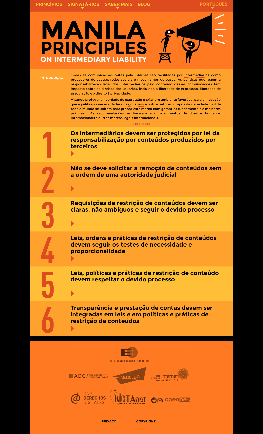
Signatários (83, 5)
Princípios (49, 4)
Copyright (146, 421)
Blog (144, 4)
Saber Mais (118, 5)
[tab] (131, 144)
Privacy (109, 421)
